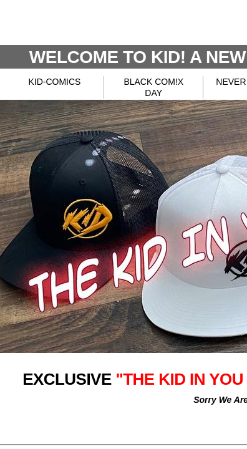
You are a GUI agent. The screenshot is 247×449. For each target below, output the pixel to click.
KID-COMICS (54, 82)
